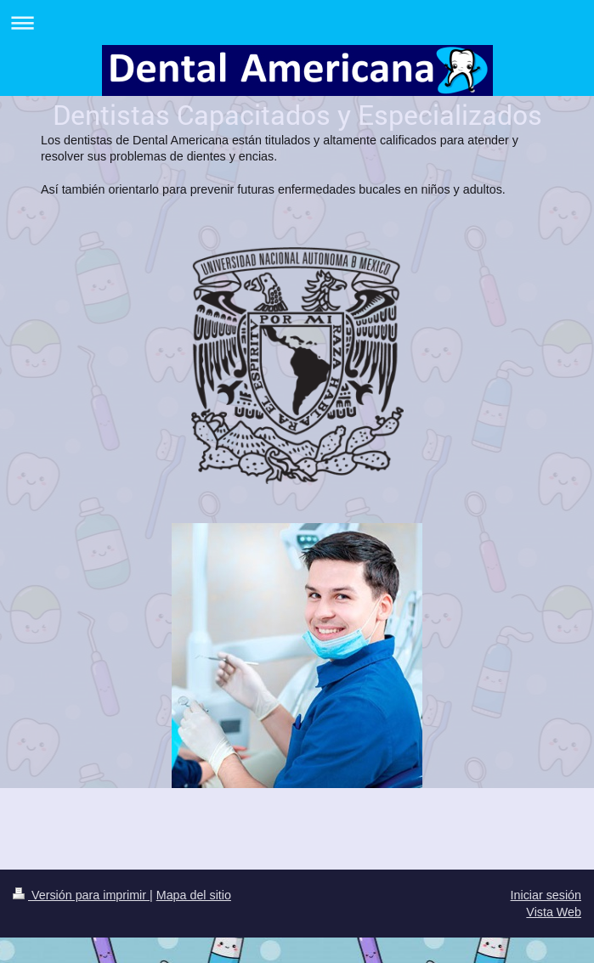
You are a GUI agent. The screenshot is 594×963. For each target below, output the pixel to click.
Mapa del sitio (193, 895)
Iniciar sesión (546, 895)
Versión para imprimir (81, 895)
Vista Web (553, 912)
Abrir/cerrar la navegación (297, 22)
